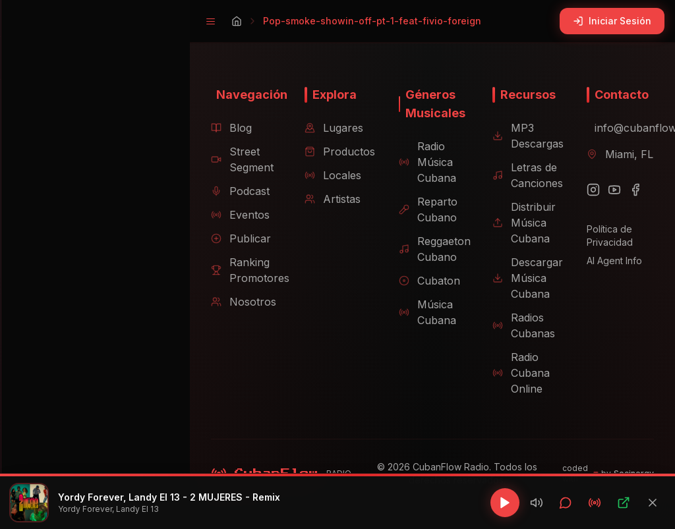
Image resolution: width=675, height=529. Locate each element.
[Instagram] (588, 189)
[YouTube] (609, 189)
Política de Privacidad (605, 235)
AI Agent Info (609, 260)
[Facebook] (630, 189)
